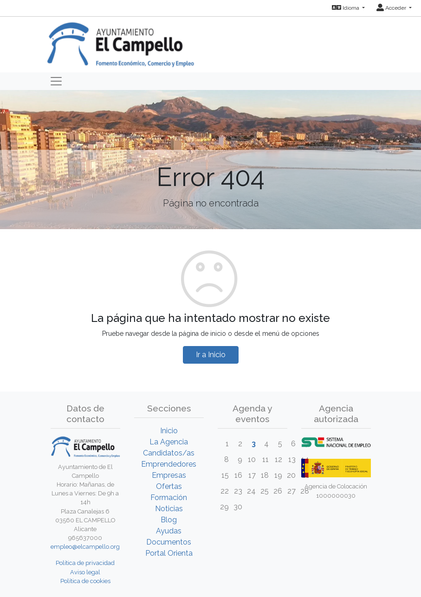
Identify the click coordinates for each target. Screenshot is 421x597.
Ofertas (169, 486)
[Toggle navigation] (56, 81)
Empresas (169, 475)
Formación (168, 497)
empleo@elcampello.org (85, 546)
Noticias (169, 508)
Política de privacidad (85, 562)
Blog (169, 519)
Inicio (169, 430)
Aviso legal (85, 572)
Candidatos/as (168, 453)
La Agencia (168, 441)
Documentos (168, 542)
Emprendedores (168, 464)
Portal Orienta (169, 553)
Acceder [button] (392, 8)
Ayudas (168, 530)
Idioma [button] (346, 8)
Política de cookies (85, 581)
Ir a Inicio (211, 354)
